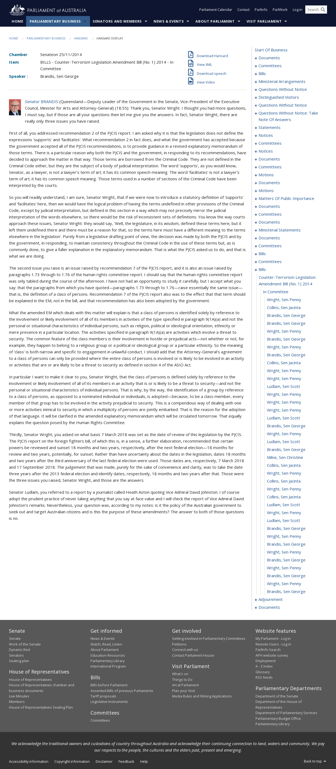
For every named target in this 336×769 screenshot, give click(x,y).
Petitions (179, 644)
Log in (297, 10)
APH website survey (272, 655)
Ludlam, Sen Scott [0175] (283, 520)
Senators (16, 655)
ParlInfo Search (268, 649)
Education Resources (108, 655)
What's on (180, 674)
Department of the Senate (277, 696)
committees (270, 246)
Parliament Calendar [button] (215, 10)
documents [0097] (269, 206)
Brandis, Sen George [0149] (286, 315)
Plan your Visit (183, 690)
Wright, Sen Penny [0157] (284, 378)
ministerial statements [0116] (280, 230)
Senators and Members (117, 21)
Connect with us (185, 649)
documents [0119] (269, 238)
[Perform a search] (323, 10)
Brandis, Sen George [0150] (286, 323)
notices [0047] (266, 135)
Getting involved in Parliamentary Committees (208, 638)
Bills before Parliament (109, 685)
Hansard (81, 38)
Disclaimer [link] (104, 761)
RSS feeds (264, 677)
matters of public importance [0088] (286, 198)
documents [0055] (269, 159)
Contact (243, 10)
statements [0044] (270, 127)
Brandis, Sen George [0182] (286, 576)
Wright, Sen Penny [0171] (284, 489)
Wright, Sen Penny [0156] (284, 370)
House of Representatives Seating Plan (41, 707)
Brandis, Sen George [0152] (286, 339)
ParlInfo (261, 10)
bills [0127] (262, 254)
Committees (100, 720)
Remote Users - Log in (273, 644)
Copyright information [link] (72, 761)
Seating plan (19, 661)
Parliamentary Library (108, 661)
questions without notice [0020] (283, 89)
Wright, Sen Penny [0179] (284, 552)
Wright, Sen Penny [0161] (284, 410)
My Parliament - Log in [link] (273, 638)
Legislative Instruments (109, 701)
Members (17, 701)
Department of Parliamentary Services (286, 713)
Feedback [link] (126, 761)
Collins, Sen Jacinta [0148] (284, 307)
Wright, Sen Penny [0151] (284, 331)
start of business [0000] (271, 50)
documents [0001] (269, 58)
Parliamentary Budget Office (278, 718)
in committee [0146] (275, 292)
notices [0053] (266, 151)
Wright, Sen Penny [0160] (284, 402)
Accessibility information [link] (28, 761)
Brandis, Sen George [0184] (286, 591)
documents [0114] (269, 222)
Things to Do (182, 679)
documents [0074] (269, 183)
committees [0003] (270, 66)
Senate (15, 638)
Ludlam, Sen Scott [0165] (283, 441)
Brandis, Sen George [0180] (286, 560)
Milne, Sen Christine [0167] (285, 457)
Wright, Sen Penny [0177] (284, 536)
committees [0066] (270, 167)
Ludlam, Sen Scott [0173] (283, 505)
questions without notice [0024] (283, 105)
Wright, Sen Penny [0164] (284, 434)
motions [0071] (266, 175)
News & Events (169, 21)
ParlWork (280, 10)
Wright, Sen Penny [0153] (284, 347)
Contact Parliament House (193, 655)
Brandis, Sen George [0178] (286, 544)
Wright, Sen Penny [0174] (284, 512)
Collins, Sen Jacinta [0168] (284, 465)
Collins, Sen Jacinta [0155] (284, 363)
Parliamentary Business (55, 21)
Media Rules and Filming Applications (202, 696)
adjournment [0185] (271, 599)
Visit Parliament (264, 21)
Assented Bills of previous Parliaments (122, 690)
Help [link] (144, 761)
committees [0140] (270, 261)
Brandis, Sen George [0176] (286, 528)
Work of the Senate (25, 644)
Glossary (263, 671)
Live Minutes (19, 696)
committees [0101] (270, 214)
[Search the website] (316, 10)
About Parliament (215, 21)
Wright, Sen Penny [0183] (284, 583)
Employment (266, 661)
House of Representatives (30, 679)
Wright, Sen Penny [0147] (284, 299)
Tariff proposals (103, 696)
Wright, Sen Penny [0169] (284, 473)
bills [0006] (262, 73)
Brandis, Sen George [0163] (286, 426)
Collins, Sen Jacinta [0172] (284, 497)
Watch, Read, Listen (106, 644)
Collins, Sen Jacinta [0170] (284, 481)
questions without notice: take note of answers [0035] (288, 116)
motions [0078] (266, 190)
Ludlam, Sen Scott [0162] (283, 418)
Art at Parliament (185, 685)
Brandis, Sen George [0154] (286, 355)
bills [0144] (262, 269)
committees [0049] (270, 143)
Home (17, 21)
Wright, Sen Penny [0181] (284, 568)
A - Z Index (264, 666)
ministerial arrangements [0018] (282, 81)
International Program (108, 666)
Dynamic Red (19, 649)
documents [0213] (269, 607)
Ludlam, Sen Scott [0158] (283, 386)
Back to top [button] (315, 761)
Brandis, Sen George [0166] (286, 449)
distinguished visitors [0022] (279, 97)
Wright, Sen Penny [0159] (284, 394)
